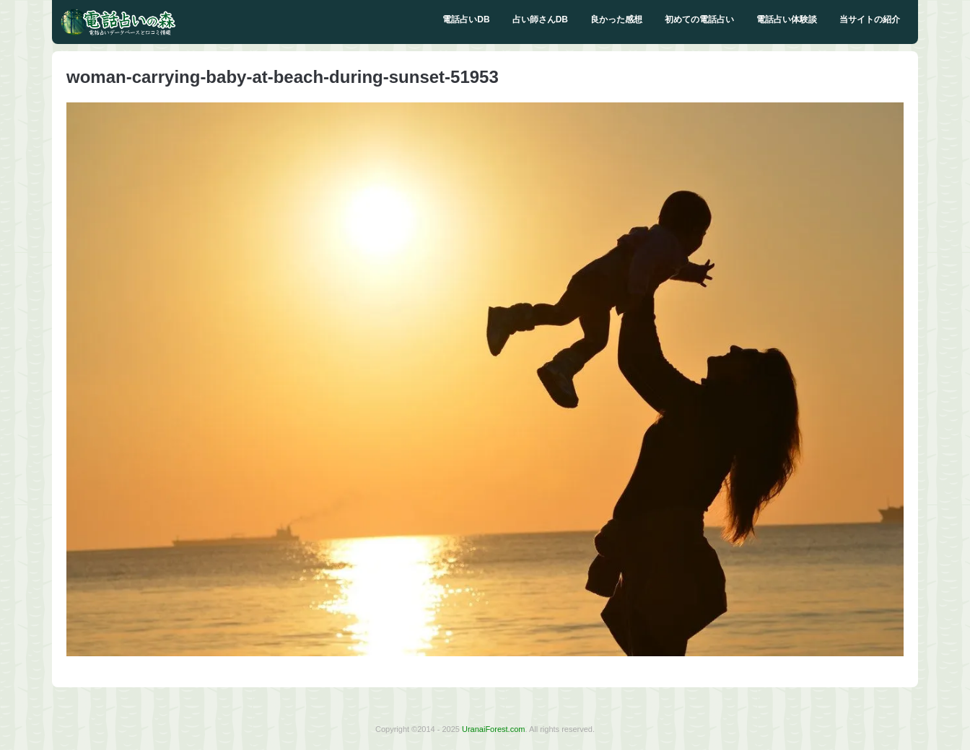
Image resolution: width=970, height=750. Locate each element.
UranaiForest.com (493, 729)
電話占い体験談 (786, 19)
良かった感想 (616, 19)
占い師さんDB (540, 19)
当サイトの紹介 (869, 19)
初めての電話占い (699, 19)
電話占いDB (465, 19)
